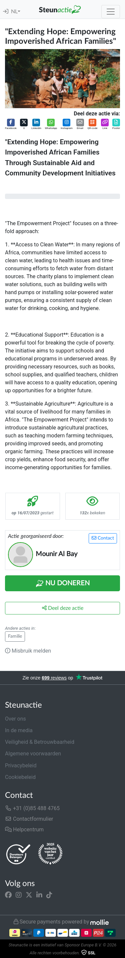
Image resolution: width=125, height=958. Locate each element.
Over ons (15, 719)
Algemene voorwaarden (33, 753)
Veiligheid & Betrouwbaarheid (39, 742)
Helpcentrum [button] (24, 829)
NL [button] (14, 11)
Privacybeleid (20, 765)
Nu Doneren (63, 584)
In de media (19, 730)
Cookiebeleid (20, 777)
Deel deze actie (62, 608)
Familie (15, 636)
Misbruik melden (28, 651)
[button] (11, 124)
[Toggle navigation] (110, 11)
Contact (103, 538)
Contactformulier (29, 819)
